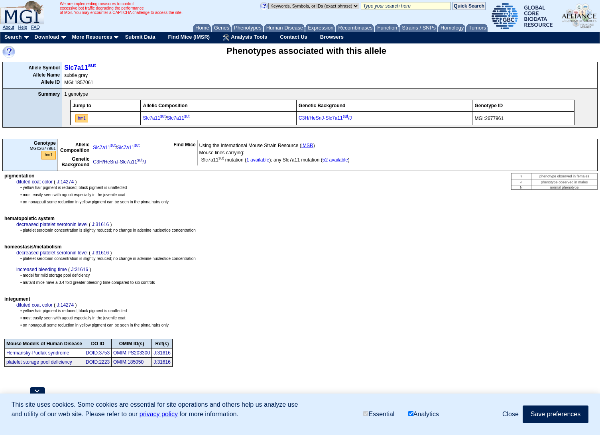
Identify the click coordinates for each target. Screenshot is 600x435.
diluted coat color (34, 182)
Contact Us (293, 37)
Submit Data (140, 37)
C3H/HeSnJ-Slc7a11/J (325, 118)
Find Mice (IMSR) (189, 37)
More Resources (92, 37)
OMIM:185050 (128, 362)
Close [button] (510, 414)
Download (46, 37)
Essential (378, 414)
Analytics (423, 414)
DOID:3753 (98, 353)
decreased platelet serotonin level (52, 224)
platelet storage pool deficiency (39, 362)
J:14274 (65, 182)
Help (22, 27)
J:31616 (100, 224)
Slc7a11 (80, 67)
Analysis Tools (244, 37)
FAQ (35, 27)
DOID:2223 (98, 362)
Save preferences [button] (555, 414)
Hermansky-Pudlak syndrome (37, 353)
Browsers (332, 37)
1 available (257, 160)
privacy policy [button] (159, 414)
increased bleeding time (41, 269)
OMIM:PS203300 (131, 353)
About (8, 27)
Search (13, 37)
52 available (335, 160)
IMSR (307, 145)
